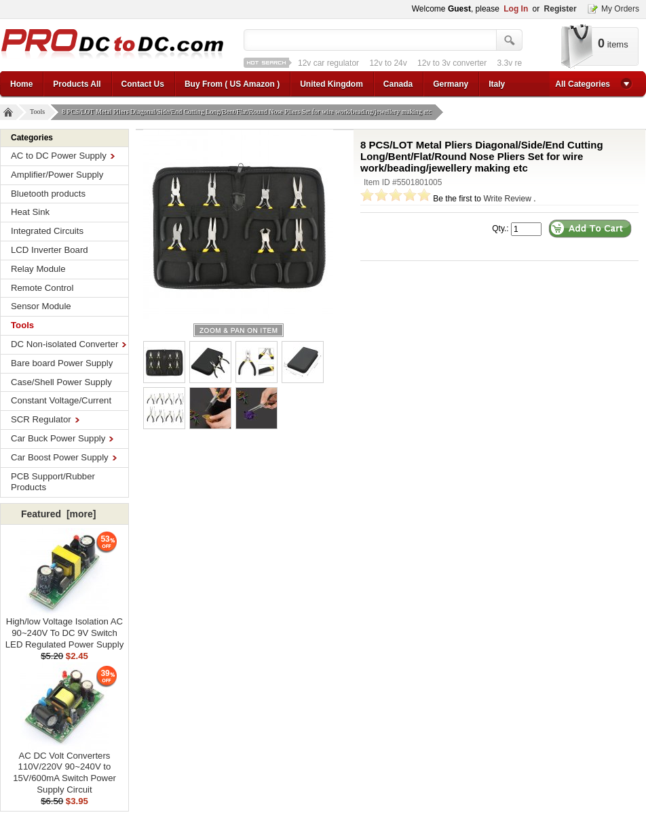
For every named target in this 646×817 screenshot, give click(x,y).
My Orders (620, 9)
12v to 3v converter (452, 63)
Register (560, 9)
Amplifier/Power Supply (57, 175)
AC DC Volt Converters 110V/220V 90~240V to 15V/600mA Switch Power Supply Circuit (64, 768)
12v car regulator (328, 63)
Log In (516, 9)
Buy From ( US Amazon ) (232, 84)
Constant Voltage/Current (61, 400)
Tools (39, 112)
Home (21, 84)
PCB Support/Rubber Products (53, 482)
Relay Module (38, 269)
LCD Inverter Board (49, 250)
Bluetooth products (48, 193)
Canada (398, 84)
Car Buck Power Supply (62, 438)
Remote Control (42, 288)
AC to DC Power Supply (63, 155)
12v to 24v (387, 63)
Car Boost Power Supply (64, 457)
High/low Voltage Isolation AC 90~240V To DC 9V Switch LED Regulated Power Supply (64, 629)
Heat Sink (30, 212)
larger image (238, 330)
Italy (497, 84)
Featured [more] (58, 514)
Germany (450, 84)
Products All (76, 84)
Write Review (507, 198)
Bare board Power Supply (62, 363)
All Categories (582, 84)
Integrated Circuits (47, 231)
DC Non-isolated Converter (68, 344)
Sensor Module (41, 306)
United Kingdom (331, 84)
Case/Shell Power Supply (61, 382)
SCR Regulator (45, 419)
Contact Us (142, 84)
